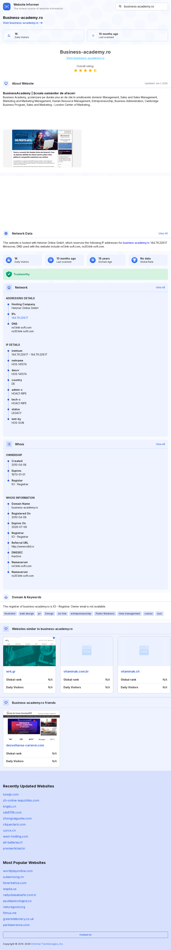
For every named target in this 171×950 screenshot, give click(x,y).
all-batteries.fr (13, 842)
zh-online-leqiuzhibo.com (21, 800)
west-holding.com (15, 836)
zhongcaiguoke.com (17, 818)
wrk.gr (11, 671)
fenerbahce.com (14, 883)
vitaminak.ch (130, 671)
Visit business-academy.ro (23, 22)
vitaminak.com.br (76, 671)
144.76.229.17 (20, 317)
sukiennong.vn (13, 877)
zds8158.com (12, 812)
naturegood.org (14, 907)
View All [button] (163, 233)
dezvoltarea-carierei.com (25, 745)
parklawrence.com (16, 925)
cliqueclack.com (14, 824)
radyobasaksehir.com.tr (19, 895)
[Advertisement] (85, 118)
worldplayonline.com (18, 871)
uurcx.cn (9, 830)
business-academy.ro (136, 242)
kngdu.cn (9, 806)
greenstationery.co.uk (18, 919)
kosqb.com (11, 794)
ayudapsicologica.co (17, 901)
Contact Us (85, 934)
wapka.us (9, 889)
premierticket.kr (14, 848)
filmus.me (9, 913)
